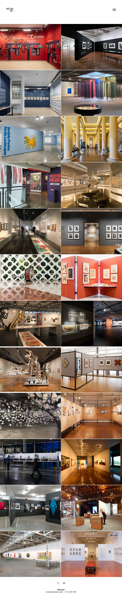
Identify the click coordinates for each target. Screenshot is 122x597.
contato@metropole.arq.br (54, 592)
